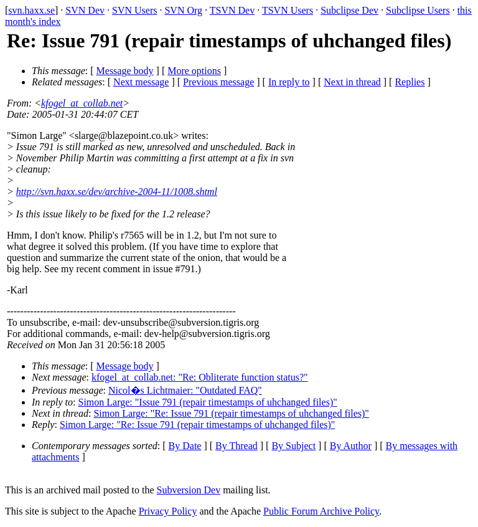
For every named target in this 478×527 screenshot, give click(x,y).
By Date (185, 445)
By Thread (236, 445)
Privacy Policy (168, 511)
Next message (141, 82)
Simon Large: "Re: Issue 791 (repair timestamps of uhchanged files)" (230, 413)
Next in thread (352, 82)
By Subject (293, 445)
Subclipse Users (418, 10)
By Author (351, 445)
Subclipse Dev (349, 10)
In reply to (289, 82)
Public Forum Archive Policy (321, 511)
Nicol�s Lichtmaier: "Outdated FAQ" (185, 390)
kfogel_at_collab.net (82, 103)
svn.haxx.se (31, 10)
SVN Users (134, 10)
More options (194, 70)
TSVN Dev (232, 10)
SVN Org (183, 10)
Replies (409, 82)
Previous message (218, 82)
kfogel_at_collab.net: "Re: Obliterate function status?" (199, 377)
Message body (125, 70)
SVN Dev (85, 10)
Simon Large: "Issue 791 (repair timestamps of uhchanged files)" (207, 402)
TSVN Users (287, 10)
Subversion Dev (189, 490)
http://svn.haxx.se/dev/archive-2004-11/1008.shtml (116, 191)
